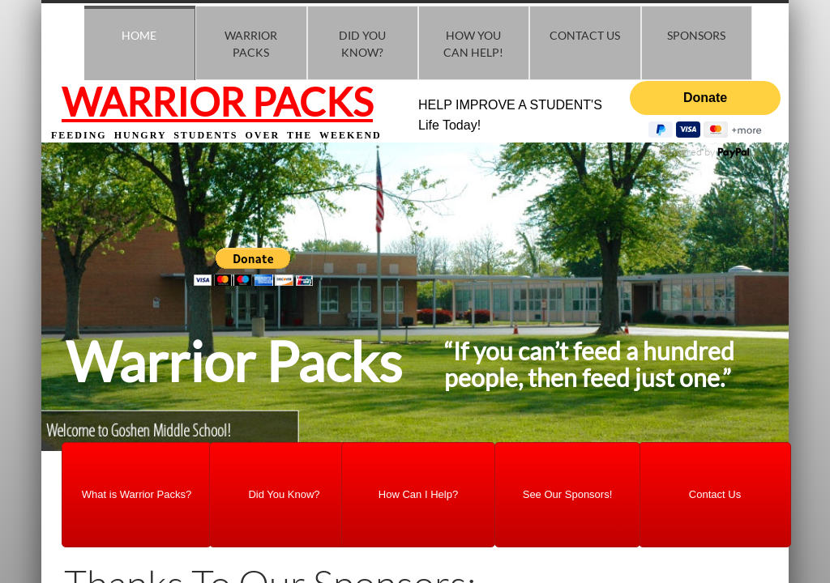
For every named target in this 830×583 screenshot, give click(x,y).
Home (139, 35)
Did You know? (362, 43)
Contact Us (585, 35)
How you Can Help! (473, 43)
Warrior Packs (251, 43)
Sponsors (696, 35)
